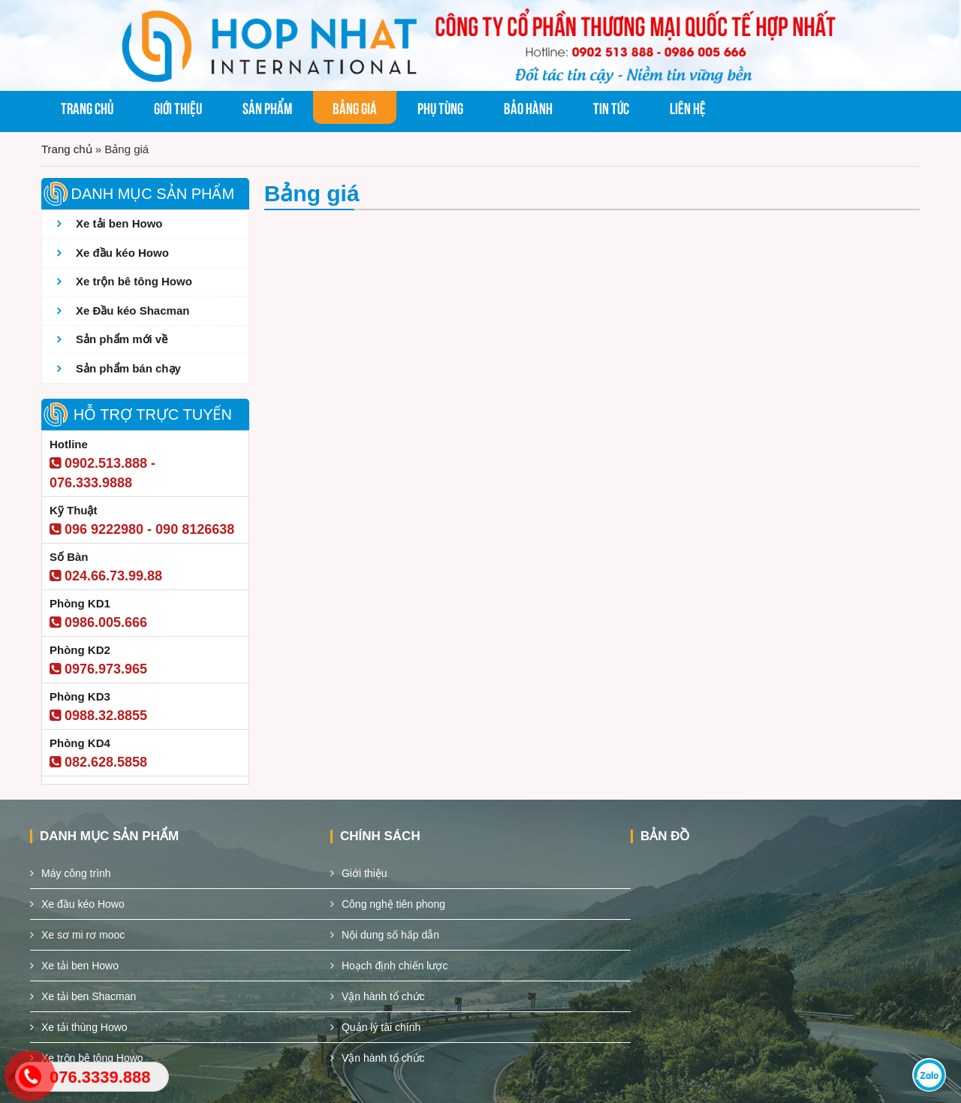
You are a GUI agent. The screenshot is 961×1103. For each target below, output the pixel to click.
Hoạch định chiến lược (395, 966)
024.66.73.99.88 (106, 575)
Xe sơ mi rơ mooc (83, 935)
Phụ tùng (440, 107)
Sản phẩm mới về (121, 339)
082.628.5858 (98, 762)
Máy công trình (76, 873)
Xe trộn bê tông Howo (134, 281)
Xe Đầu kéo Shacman (132, 310)
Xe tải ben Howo (119, 223)
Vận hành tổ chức (383, 996)
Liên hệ (688, 107)
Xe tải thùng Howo (84, 1027)
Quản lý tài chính (381, 1027)
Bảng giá (355, 107)
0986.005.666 (98, 622)
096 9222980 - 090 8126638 (142, 529)
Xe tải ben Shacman (88, 996)
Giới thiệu (178, 107)
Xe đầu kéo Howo (122, 252)
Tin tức (611, 107)
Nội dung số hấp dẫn (390, 935)
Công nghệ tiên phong (393, 904)
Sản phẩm (267, 107)
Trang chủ (87, 107)
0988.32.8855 (98, 715)
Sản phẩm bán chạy (128, 368)
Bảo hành (528, 107)
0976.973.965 (98, 669)
